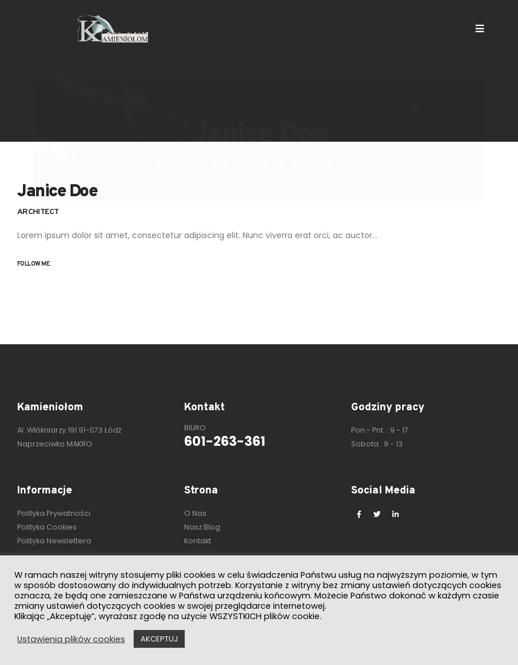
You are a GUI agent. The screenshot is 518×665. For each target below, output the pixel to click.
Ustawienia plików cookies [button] (71, 639)
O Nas (195, 513)
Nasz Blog (202, 527)
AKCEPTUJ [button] (159, 638)
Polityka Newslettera (54, 541)
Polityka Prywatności (54, 513)
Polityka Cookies (47, 527)
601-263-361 (225, 441)
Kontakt (197, 541)
